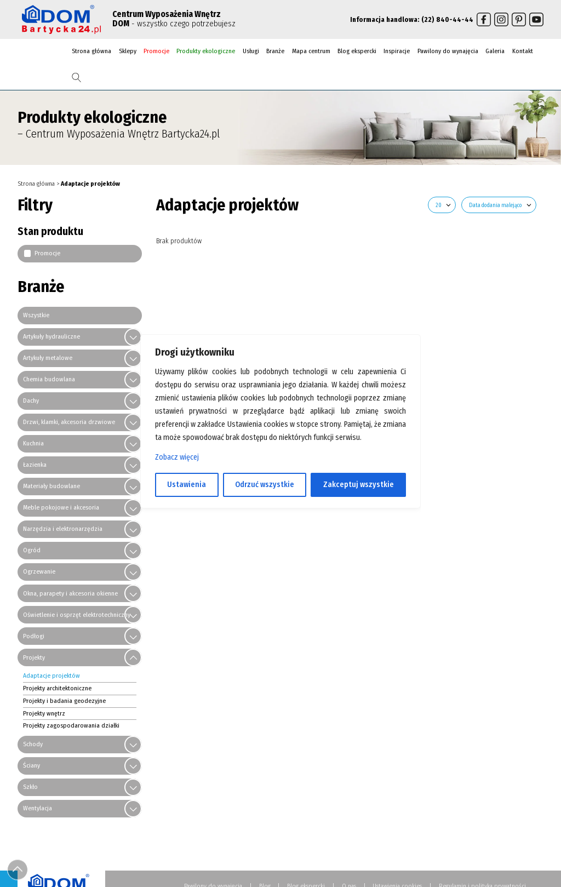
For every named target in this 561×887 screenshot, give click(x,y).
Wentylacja (37, 808)
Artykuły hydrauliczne (51, 336)
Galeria (495, 51)
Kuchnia (33, 443)
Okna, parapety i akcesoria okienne (70, 593)
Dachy (31, 400)
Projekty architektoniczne (57, 688)
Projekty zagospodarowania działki (71, 725)
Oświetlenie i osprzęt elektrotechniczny (76, 614)
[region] (280, 443)
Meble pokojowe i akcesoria (61, 507)
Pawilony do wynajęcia (447, 51)
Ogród (32, 550)
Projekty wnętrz (44, 713)
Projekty (34, 657)
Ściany (31, 765)
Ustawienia (186, 484)
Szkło (30, 787)
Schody (33, 744)
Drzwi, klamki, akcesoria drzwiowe (69, 422)
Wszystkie (36, 315)
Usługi (251, 51)
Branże (275, 51)
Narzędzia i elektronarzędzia (62, 529)
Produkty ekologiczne (205, 51)
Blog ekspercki (356, 51)
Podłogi (33, 635)
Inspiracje (396, 51)
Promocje (156, 51)
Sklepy (127, 51)
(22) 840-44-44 (447, 19)
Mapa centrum (311, 51)
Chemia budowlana (49, 379)
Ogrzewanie (39, 571)
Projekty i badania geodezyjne (64, 700)
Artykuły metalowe (47, 358)
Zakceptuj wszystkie (358, 484)
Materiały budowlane (51, 486)
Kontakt (522, 51)
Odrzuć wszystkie (264, 484)
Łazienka (35, 464)
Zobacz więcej (177, 457)
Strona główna (91, 51)
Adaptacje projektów (51, 675)
